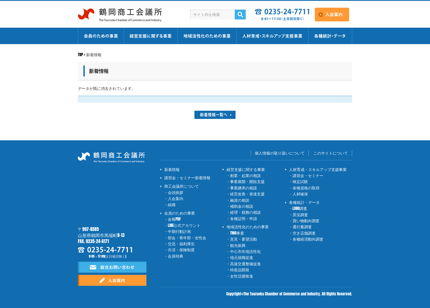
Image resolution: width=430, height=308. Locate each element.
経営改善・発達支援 (247, 194)
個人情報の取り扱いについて (280, 153)
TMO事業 (237, 233)
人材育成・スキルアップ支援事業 (318, 169)
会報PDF (174, 219)
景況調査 (300, 215)
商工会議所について (181, 186)
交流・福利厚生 (181, 244)
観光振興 (237, 245)
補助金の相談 (241, 206)
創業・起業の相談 (245, 175)
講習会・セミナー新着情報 (187, 178)
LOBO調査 (300, 208)
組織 (172, 204)
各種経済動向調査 (308, 239)
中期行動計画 (179, 231)
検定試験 (300, 181)
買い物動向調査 (306, 221)
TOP (80, 55)
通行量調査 (302, 227)
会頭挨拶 (175, 192)
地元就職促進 (241, 257)
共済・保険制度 (181, 250)
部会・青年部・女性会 (187, 238)
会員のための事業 (179, 213)
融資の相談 (239, 200)
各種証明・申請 (243, 218)
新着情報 (172, 169)
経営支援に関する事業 (246, 169)
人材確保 (300, 194)
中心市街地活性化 (245, 251)
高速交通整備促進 (245, 264)
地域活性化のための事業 (248, 227)
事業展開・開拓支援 (247, 181)
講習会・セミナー (308, 175)
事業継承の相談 (243, 188)
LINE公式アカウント (184, 225)
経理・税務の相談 (245, 212)
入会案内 (175, 198)
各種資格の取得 (306, 188)
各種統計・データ (304, 202)
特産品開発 (239, 270)
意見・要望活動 (243, 239)
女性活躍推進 (241, 276)
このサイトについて (330, 153)
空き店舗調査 (304, 233)
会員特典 (175, 256)
